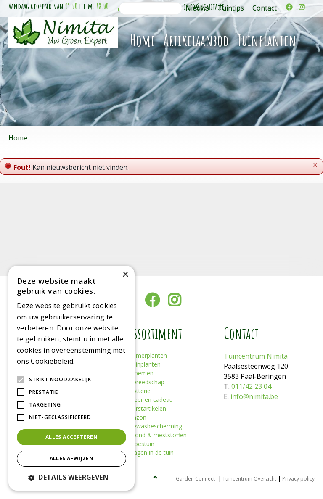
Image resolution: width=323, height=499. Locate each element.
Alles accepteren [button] (71, 437)
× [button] (125, 275)
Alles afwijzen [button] (72, 458)
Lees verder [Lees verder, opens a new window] (91, 361)
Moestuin (141, 444)
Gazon (137, 417)
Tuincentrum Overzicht (249, 478)
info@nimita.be (254, 396)
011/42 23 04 (251, 386)
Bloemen (141, 373)
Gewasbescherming (155, 426)
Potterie (140, 391)
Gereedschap (146, 382)
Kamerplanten (148, 355)
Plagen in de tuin (151, 453)
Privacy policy (298, 478)
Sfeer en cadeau (151, 400)
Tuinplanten (145, 364)
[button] (71, 477)
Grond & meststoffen (158, 435)
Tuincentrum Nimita (256, 356)
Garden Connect (195, 478)
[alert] (71, 378)
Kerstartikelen (147, 408)
